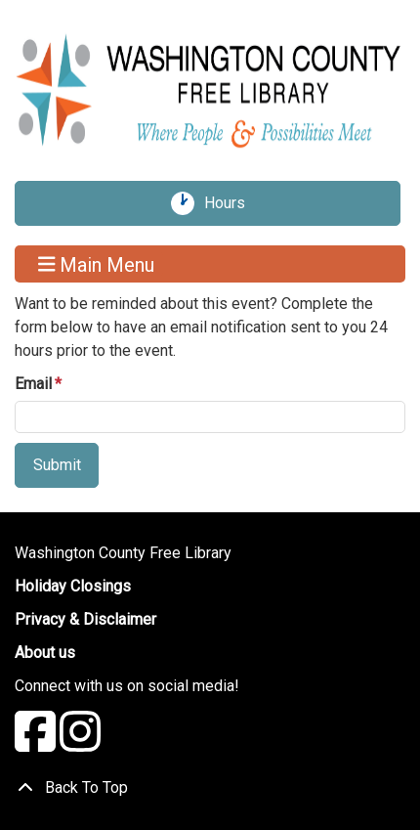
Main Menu (96, 264)
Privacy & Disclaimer (85, 619)
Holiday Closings (73, 586)
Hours (231, 203)
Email (33, 383)
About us (45, 652)
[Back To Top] (210, 788)
